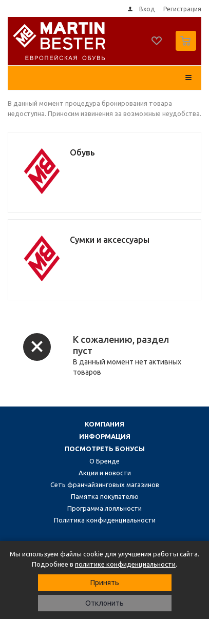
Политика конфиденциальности (105, 520)
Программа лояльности (104, 508)
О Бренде (104, 461)
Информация (104, 436)
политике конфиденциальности (125, 564)
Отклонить (104, 603)
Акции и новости (105, 472)
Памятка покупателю (105, 496)
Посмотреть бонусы (105, 448)
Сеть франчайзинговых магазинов (104, 484)
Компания (104, 424)
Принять (104, 582)
